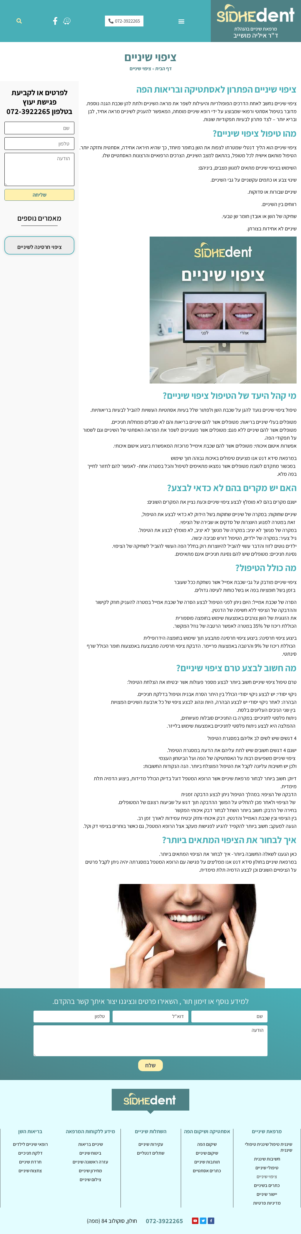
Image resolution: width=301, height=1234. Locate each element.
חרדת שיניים (30, 1162)
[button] (181, 21)
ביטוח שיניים (90, 1153)
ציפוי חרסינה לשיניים (39, 246)
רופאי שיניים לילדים (30, 1144)
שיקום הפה (207, 1144)
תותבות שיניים (207, 1162)
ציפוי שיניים (267, 1176)
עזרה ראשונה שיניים (90, 1162)
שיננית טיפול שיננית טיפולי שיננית (268, 1147)
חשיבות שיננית (267, 1159)
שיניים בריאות (90, 1144)
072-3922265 (164, 1221)
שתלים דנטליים (150, 1153)
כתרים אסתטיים (207, 1171)
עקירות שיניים (150, 1144)
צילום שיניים (90, 1179)
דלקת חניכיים (30, 1153)
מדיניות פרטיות (267, 1203)
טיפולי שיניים (266, 1168)
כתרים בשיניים (267, 1185)
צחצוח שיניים (30, 1171)
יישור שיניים (267, 1194)
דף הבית (163, 68)
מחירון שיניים (90, 1171)
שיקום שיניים (207, 1153)
